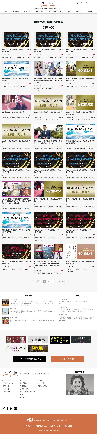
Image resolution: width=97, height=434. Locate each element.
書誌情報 (90, 11)
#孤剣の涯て (5, 117)
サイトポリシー (8, 380)
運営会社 (6, 386)
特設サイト (79, 11)
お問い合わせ (7, 392)
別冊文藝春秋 (42, 386)
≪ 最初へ (32, 281)
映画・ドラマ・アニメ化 (55, 11)
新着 (6, 11)
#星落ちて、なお (38, 240)
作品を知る (27, 11)
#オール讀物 (26, 57)
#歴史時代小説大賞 (6, 86)
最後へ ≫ (64, 281)
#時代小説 (19, 57)
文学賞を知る (39, 11)
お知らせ (6, 389)
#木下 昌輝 (12, 117)
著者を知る (16, 11)
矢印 (52, 326)
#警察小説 (58, 273)
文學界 (40, 380)
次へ (58, 281)
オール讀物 (41, 383)
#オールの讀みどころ (47, 88)
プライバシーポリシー (10, 383)
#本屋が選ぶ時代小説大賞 (8, 57)
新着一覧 (23, 380)
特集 (69, 11)
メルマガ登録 (67, 359)
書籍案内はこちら (29, 359)
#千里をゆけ (27, 269)
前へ (39, 281)
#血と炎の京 (91, 237)
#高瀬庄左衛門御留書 (71, 271)
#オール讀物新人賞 (38, 91)
